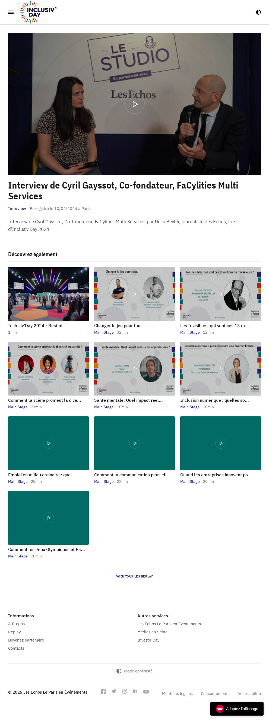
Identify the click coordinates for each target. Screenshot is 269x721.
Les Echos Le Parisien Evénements (169, 623)
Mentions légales (177, 693)
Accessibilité (249, 693)
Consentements (215, 693)
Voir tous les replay (134, 576)
